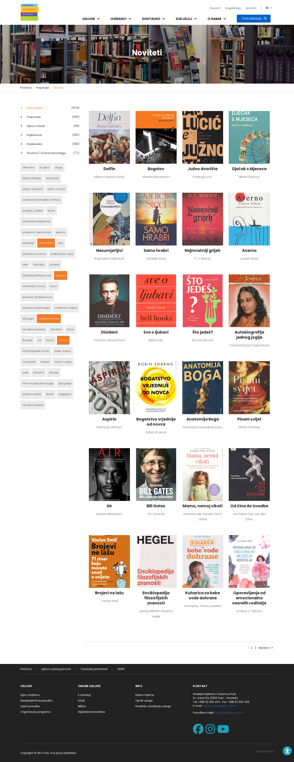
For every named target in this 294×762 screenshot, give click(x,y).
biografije (28, 243)
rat (39, 340)
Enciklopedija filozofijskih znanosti (156, 598)
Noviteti (251, 8)
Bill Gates (156, 505)
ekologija (28, 318)
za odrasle (29, 362)
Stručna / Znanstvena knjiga (53, 152)
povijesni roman (49, 318)
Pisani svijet (249, 419)
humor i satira (63, 362)
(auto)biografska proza (36, 275)
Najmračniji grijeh (202, 250)
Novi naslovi (53, 107)
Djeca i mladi (53, 125)
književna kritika (31, 394)
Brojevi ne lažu (109, 592)
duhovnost (52, 178)
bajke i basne (62, 351)
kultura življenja (31, 178)
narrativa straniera (33, 329)
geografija (64, 383)
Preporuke (42, 88)
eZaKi (81, 700)
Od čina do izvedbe (249, 505)
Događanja (233, 8)
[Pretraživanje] (254, 19)
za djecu (44, 167)
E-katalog (84, 695)
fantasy (45, 362)
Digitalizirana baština (91, 712)
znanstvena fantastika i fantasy (41, 200)
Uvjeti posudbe (30, 706)
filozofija (27, 340)
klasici (49, 394)
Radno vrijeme (144, 695)
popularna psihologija (36, 308)
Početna (26, 88)
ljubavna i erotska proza (37, 297)
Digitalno (151, 18)
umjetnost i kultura (66, 308)
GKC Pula (43, 753)
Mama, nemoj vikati (203, 505)
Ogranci (118, 18)
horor (53, 286)
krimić (51, 210)
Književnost (53, 134)
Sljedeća (266, 648)
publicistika (46, 243)
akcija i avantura (32, 189)
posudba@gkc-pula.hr (229, 712)
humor (50, 340)
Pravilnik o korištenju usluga (153, 706)
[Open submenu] (99, 18)
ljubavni (60, 232)
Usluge (88, 18)
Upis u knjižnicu (30, 695)
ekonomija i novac (33, 286)
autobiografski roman (35, 351)
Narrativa (56, 329)
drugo (58, 167)
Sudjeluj (184, 18)
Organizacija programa (35, 712)
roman (63, 340)
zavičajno (39, 264)
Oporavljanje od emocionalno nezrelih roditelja (249, 598)
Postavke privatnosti (94, 669)
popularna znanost (34, 254)
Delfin (109, 168)
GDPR (121, 669)
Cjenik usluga (144, 700)
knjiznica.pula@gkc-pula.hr (220, 706)
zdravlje (53, 372)
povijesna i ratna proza (36, 232)
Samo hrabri (156, 250)
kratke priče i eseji (62, 254)
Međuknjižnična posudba (36, 700)
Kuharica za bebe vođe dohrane (202, 595)
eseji (25, 372)
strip (60, 243)
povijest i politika (32, 210)
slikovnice (28, 167)
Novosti (215, 8)
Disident (109, 332)
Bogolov (156, 168)
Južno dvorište (203, 168)
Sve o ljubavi (156, 332)
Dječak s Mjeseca (249, 168)
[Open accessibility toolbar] (287, 750)
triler (25, 264)
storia (70, 329)
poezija (60, 275)
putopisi (54, 264)
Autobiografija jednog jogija (249, 335)
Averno (249, 250)
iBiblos (82, 706)
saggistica (64, 394)
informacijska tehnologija (37, 383)
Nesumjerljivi (109, 250)
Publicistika (53, 143)
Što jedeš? (202, 332)
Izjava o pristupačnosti (56, 669)
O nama (214, 18)
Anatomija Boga (202, 419)
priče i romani (56, 189)
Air (109, 505)
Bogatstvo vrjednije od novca (156, 422)
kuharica (38, 372)
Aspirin (109, 419)
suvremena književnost (36, 221)
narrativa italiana (32, 405)
